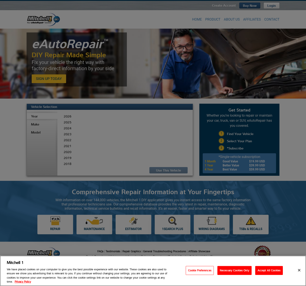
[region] (153, 271)
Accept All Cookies (269, 270)
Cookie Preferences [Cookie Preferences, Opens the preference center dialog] (199, 270)
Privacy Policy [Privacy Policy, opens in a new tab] (23, 281)
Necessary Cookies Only (234, 270)
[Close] (299, 270)
